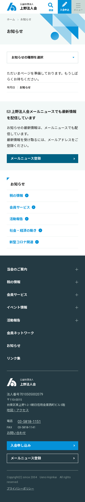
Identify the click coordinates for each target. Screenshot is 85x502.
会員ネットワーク (20, 333)
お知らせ (13, 346)
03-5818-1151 (29, 421)
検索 (50, 7)
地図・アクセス (18, 410)
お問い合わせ (16, 433)
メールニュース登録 (25, 158)
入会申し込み (20, 446)
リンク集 (13, 358)
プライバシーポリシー (20, 488)
